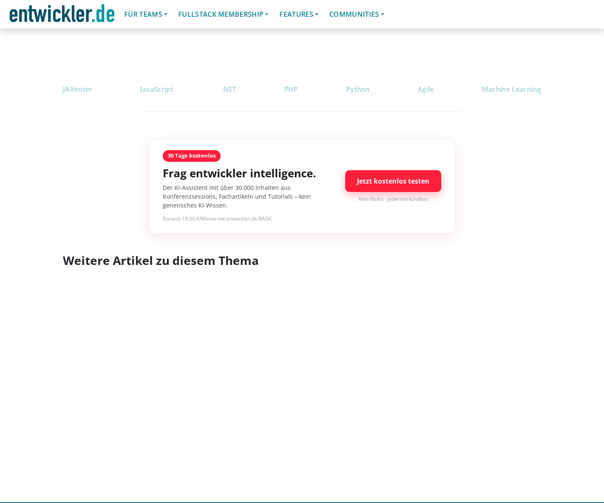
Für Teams (143, 14)
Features (296, 14)
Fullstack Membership (220, 14)
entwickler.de (62, 15)
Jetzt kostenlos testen (393, 181)
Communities (354, 14)
